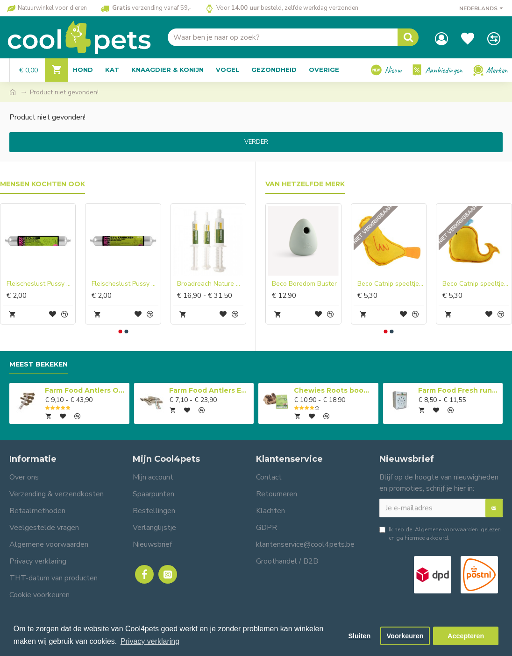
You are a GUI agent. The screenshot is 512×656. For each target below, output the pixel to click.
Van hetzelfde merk (305, 184)
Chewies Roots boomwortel (334, 390)
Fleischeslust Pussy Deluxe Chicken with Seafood (40, 284)
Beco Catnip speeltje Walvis (475, 284)
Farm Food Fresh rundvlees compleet (458, 390)
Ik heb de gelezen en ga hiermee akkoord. (440, 533)
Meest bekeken (38, 364)
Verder (256, 142)
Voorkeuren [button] (405, 636)
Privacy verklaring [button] (150, 641)
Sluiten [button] (359, 636)
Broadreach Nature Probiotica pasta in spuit (210, 284)
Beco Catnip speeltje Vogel (390, 284)
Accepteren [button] (466, 636)
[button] (120, 331)
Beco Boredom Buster (304, 284)
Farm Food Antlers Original (85, 390)
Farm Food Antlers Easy (209, 390)
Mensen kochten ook (42, 184)
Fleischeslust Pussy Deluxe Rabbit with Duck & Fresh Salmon (125, 284)
